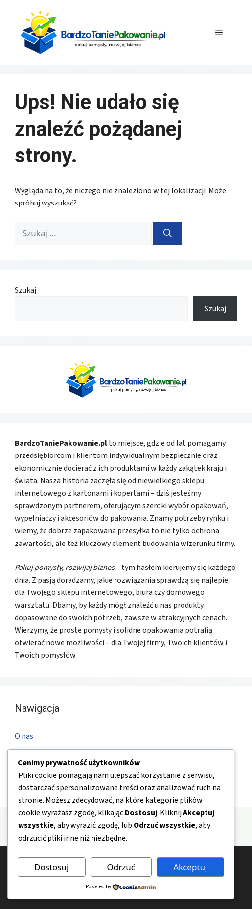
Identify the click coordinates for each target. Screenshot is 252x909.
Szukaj (25, 290)
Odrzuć (121, 867)
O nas (24, 736)
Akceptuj (190, 867)
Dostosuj (51, 867)
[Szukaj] (167, 233)
